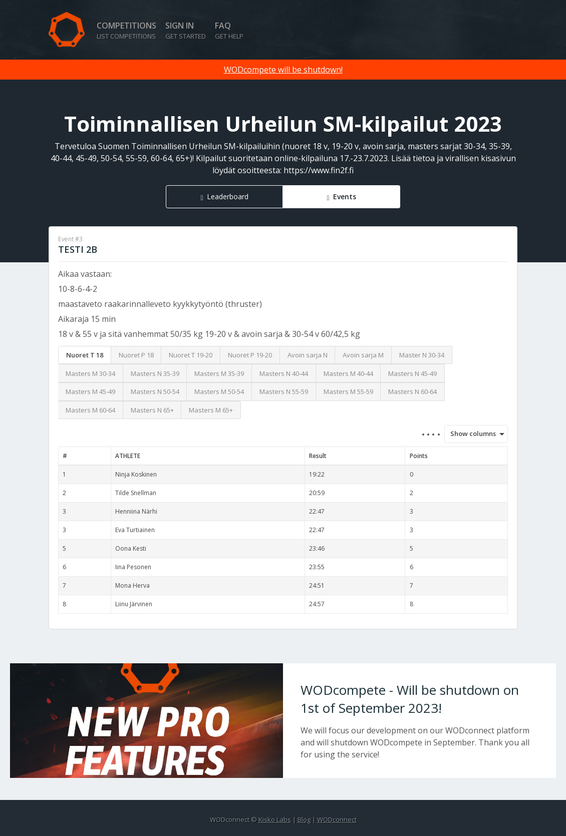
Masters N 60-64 (412, 391)
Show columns (469, 433)
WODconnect (337, 819)
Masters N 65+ (152, 409)
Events (344, 196)
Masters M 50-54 (219, 391)
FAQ (229, 30)
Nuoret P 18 (136, 354)
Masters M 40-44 (348, 373)
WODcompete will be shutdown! (283, 69)
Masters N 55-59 (283, 391)
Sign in (185, 30)
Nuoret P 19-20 (250, 354)
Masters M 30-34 (90, 373)
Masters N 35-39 (155, 373)
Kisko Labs (274, 819)
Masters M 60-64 (90, 409)
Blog (304, 819)
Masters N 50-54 (155, 391)
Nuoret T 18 (84, 354)
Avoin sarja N (308, 354)
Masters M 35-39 (219, 373)
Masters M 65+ (211, 409)
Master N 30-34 (421, 354)
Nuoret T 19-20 (190, 354)
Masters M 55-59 (348, 391)
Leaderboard (227, 196)
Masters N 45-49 (412, 373)
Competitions (126, 30)
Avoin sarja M (363, 354)
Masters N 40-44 (283, 373)
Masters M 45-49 (90, 391)
